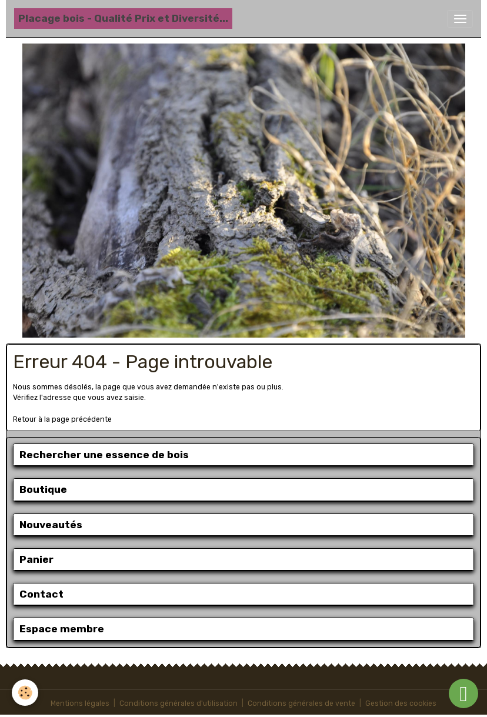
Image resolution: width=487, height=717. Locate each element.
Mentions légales (80, 703)
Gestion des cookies (400, 703)
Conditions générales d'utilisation (178, 703)
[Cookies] (25, 692)
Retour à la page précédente (62, 419)
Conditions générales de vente (301, 703)
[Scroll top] (463, 693)
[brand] (123, 18)
